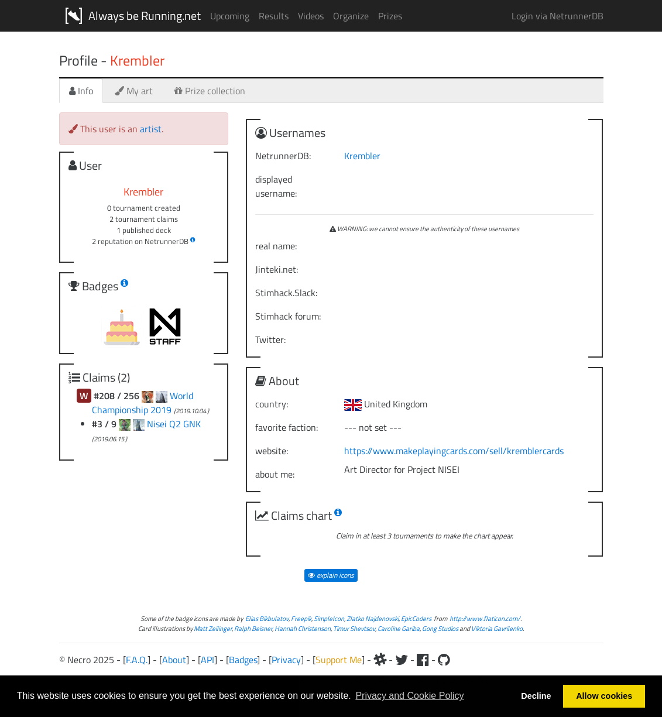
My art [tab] (134, 91)
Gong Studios (440, 628)
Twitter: (270, 339)
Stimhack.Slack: (286, 293)
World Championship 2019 (142, 403)
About (174, 660)
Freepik (301, 618)
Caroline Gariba (399, 628)
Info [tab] (81, 91)
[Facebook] (423, 660)
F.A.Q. (137, 660)
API (207, 660)
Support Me (338, 660)
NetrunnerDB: (283, 156)
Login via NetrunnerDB (557, 16)
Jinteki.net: (276, 269)
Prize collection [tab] (209, 91)
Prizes (390, 16)
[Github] (444, 660)
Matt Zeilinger (213, 628)
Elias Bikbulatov (267, 618)
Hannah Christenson (303, 628)
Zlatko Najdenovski (373, 618)
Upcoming (229, 16)
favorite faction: (286, 427)
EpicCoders (416, 618)
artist (151, 129)
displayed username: (276, 186)
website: (271, 451)
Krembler (362, 156)
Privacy (286, 660)
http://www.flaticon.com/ (485, 618)
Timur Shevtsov (354, 628)
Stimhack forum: (288, 316)
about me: (274, 474)
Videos (311, 16)
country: (271, 404)
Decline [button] (536, 696)
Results (274, 16)
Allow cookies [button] (604, 696)
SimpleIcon (329, 618)
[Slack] (379, 660)
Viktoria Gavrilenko (497, 628)
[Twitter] (401, 660)
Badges (243, 660)
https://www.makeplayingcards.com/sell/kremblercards (454, 451)
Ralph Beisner (253, 628)
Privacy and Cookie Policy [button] (409, 696)
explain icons (331, 575)
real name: (276, 246)
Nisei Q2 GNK (174, 424)
